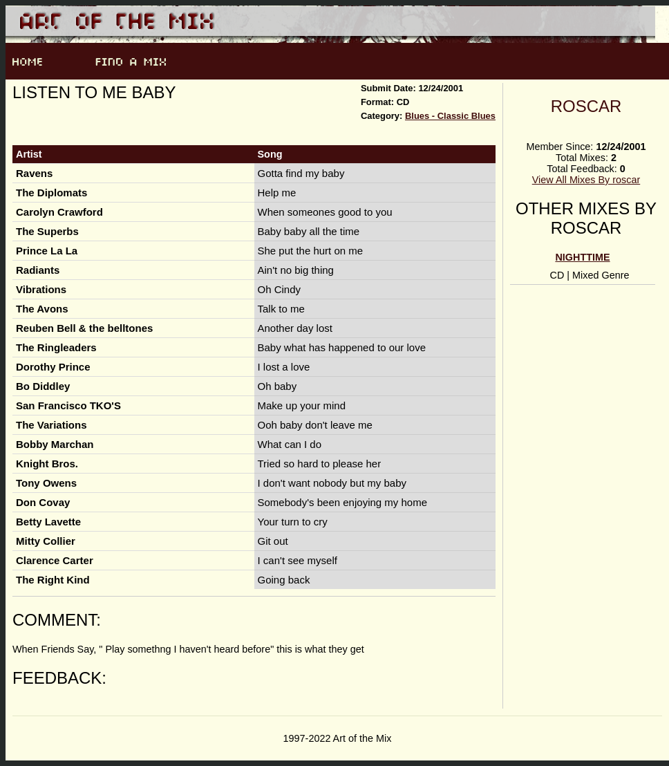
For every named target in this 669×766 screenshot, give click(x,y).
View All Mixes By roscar (586, 179)
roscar (586, 106)
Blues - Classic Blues (450, 116)
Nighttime (582, 257)
